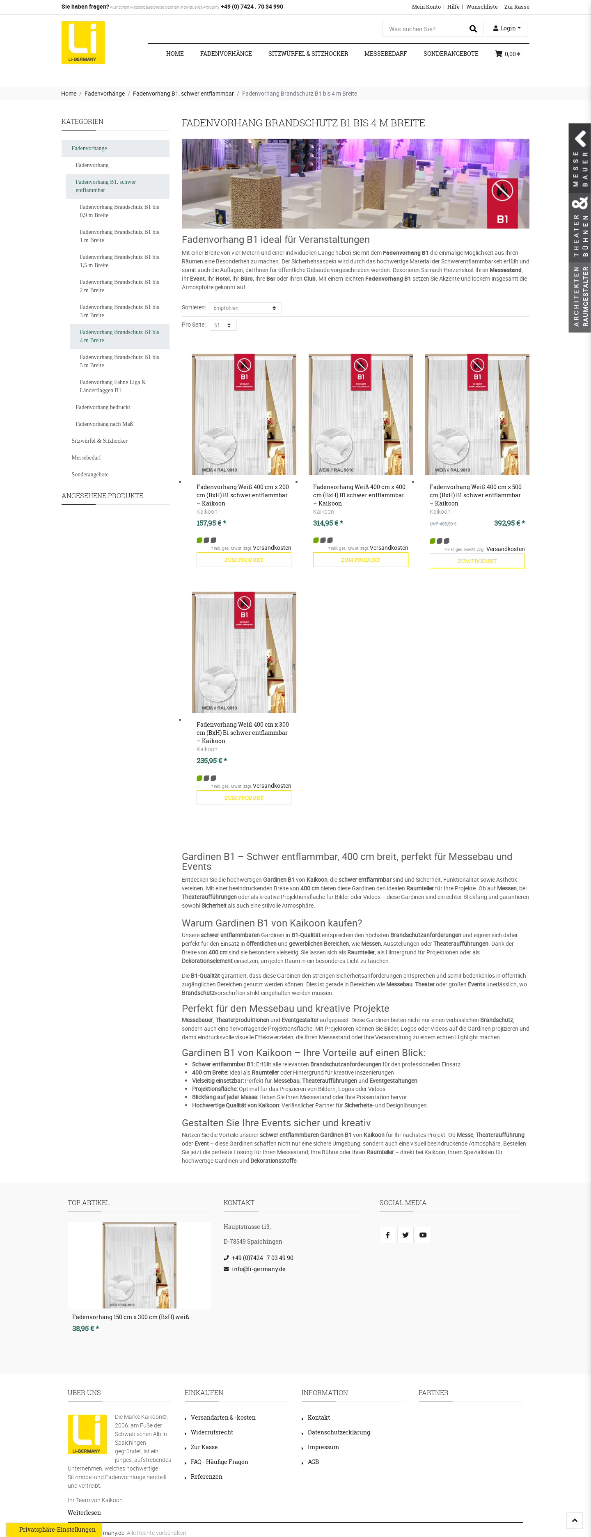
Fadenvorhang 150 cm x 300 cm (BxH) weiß (130, 1317)
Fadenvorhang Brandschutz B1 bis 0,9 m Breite (119, 211)
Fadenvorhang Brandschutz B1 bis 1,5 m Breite (119, 261)
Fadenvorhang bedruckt (103, 407)
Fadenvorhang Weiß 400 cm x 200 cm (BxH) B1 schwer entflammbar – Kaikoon (243, 495)
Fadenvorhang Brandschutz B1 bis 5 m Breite (119, 361)
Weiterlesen (84, 1512)
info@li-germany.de (259, 1269)
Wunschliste (482, 6)
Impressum (320, 1447)
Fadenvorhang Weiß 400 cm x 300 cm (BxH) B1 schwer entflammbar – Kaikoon (243, 732)
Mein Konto (426, 6)
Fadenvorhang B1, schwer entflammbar (183, 93)
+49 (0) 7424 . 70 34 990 (251, 6)
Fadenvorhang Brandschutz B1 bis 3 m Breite (119, 311)
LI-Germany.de (106, 1533)
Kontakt (316, 1417)
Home (175, 53)
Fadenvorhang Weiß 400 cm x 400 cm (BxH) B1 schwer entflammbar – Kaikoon (359, 495)
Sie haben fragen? (85, 6)
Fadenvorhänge (226, 53)
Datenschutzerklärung (336, 1432)
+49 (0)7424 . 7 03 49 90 (262, 1258)
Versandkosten (272, 547)
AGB (310, 1462)
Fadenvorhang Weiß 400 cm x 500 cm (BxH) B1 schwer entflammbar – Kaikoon (476, 495)
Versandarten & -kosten (220, 1417)
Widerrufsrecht (209, 1432)
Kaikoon (207, 511)
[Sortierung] (245, 307)
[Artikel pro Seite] (223, 325)
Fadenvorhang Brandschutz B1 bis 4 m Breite (119, 336)
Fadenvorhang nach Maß (104, 424)
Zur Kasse (516, 6)
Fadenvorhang (92, 165)
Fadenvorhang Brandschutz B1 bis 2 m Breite (119, 286)
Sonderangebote (451, 53)
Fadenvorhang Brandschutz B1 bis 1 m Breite (119, 236)
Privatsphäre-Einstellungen (54, 1530)
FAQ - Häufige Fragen (216, 1462)
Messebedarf (385, 53)
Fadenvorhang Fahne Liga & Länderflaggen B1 (113, 386)
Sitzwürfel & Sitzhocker (308, 53)
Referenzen (203, 1476)
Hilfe (453, 6)
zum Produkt (243, 559)
